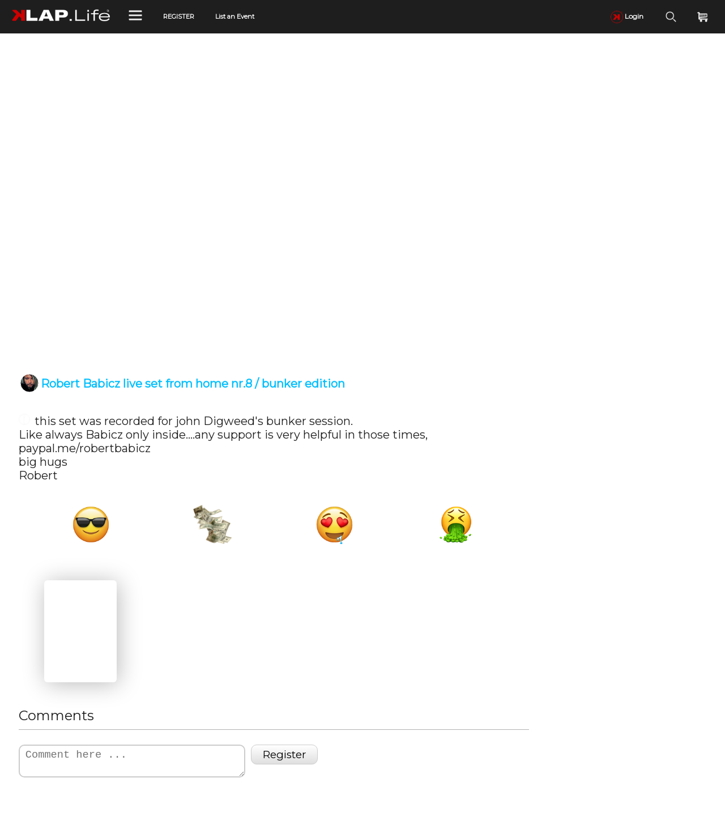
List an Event (234, 16)
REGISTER (178, 16)
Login (627, 16)
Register (284, 754)
